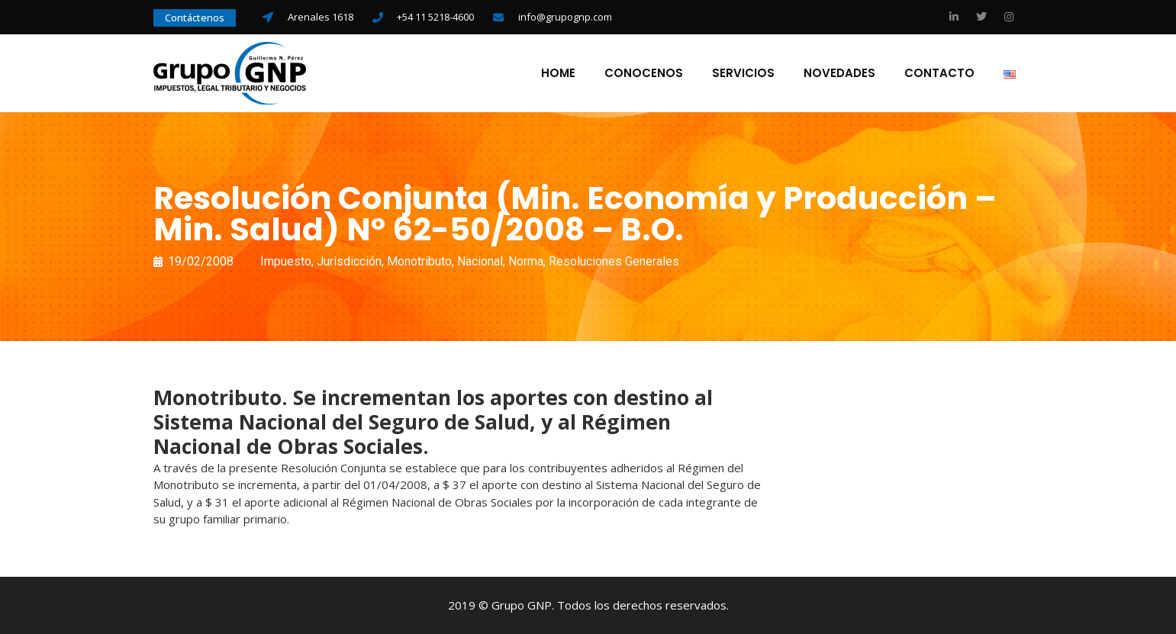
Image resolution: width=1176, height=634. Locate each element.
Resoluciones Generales (614, 261)
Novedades (839, 73)
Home (558, 73)
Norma (525, 261)
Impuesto (285, 261)
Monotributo (419, 261)
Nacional (480, 261)
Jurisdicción (349, 261)
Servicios (743, 73)
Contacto (939, 73)
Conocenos (643, 73)
